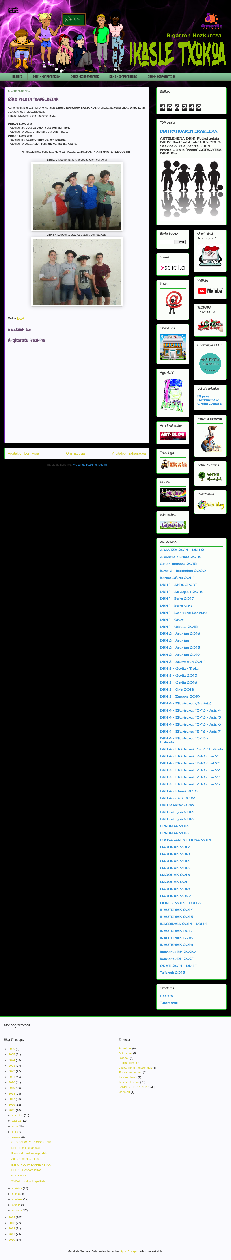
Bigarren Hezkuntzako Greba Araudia (209, 399)
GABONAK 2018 (175, 889)
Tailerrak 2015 (172, 972)
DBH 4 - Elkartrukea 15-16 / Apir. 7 (190, 731)
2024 (12, 1060)
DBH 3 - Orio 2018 (177, 689)
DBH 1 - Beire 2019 (177, 598)
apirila (16, 1193)
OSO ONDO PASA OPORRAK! (31, 1142)
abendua (18, 1115)
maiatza (17, 1188)
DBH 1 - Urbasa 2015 (179, 626)
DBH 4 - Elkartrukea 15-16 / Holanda (184, 740)
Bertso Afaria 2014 (177, 577)
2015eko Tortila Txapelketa (28, 1181)
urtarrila (17, 1210)
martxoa (17, 1199)
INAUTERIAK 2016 (176, 944)
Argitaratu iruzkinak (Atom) (90, 464)
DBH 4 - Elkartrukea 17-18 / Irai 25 (190, 756)
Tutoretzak (169, 1002)
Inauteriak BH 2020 (178, 951)
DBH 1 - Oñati (172, 619)
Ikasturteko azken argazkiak (29, 1153)
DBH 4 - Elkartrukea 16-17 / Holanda (191, 749)
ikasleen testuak (129, 1082)
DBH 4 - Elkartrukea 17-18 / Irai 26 (190, 763)
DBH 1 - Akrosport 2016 (181, 592)
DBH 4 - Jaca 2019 (177, 798)
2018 (12, 1093)
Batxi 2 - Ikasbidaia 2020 (183, 570)
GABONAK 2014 (175, 861)
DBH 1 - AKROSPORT (178, 584)
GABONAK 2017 (175, 882)
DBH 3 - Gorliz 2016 (178, 682)
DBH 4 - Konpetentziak (161, 77)
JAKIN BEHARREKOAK (134, 1087)
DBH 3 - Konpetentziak (123, 77)
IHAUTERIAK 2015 (176, 917)
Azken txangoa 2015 (178, 563)
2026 (12, 1049)
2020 (12, 1082)
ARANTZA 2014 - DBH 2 (182, 550)
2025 (12, 1054)
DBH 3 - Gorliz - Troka (179, 668)
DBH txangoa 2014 (177, 812)
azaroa (17, 1120)
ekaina (16, 1137)
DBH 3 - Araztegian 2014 (182, 661)
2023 (12, 1065)
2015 (12, 1110)
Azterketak (125, 1053)
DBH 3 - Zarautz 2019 (180, 696)
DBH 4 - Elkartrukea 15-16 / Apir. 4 (190, 710)
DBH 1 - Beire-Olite (176, 605)
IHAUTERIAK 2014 (176, 909)
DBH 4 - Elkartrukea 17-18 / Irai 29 (190, 784)
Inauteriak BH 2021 (177, 958)
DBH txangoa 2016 (177, 819)
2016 (12, 1104)
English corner (128, 1062)
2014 (12, 1217)
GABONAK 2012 (175, 847)
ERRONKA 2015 (174, 833)
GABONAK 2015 (175, 868)
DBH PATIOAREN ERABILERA (188, 131)
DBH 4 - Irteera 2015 (179, 791)
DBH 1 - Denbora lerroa (26, 1170)
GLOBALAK (18, 1175)
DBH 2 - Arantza (174, 640)
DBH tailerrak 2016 (177, 805)
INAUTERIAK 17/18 (176, 938)
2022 (12, 1071)
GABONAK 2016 (175, 875)
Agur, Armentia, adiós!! (25, 1158)
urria (15, 1126)
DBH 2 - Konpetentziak (85, 77)
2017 (12, 1099)
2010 (12, 1239)
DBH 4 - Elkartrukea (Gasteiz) (185, 703)
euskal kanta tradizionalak (135, 1067)
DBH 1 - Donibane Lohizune (183, 612)
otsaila (16, 1205)
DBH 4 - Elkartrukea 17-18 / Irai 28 (190, 777)
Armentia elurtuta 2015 (180, 557)
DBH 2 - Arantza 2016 (180, 633)
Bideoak (124, 1058)
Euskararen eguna (130, 1072)
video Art (124, 1092)
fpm (123, 1251)
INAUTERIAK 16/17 (176, 931)
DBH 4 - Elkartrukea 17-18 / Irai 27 (190, 770)
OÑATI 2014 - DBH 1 (178, 966)
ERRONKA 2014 (174, 826)
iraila (15, 1131)
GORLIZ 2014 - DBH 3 (180, 903)
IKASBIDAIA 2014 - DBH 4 (184, 924)
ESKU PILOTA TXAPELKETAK (30, 1164)
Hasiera (17, 77)
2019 (12, 1087)
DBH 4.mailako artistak (25, 1147)
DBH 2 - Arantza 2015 (180, 647)
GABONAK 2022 (175, 896)
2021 (12, 1076)
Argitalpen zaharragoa (129, 453)
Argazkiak (125, 1048)
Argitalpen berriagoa (23, 453)
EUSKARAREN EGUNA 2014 (185, 840)
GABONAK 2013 (175, 854)
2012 (12, 1228)
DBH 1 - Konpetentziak (46, 77)
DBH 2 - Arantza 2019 (180, 654)
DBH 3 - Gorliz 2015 (178, 675)
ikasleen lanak (128, 1077)
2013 (12, 1223)
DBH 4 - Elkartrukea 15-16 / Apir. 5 (190, 717)
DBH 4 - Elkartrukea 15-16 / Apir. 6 (190, 724)
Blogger (133, 1251)
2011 (12, 1234)
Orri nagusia (75, 453)
